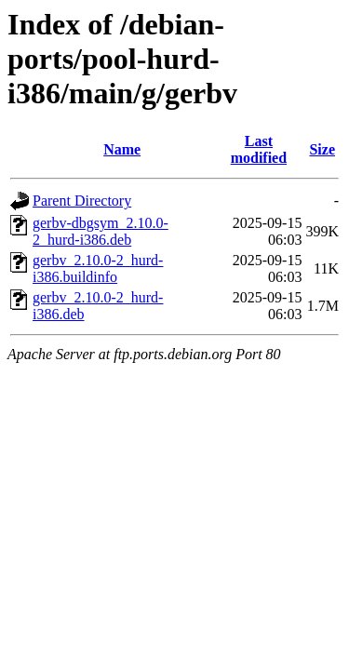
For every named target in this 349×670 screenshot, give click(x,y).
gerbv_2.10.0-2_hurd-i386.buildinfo (98, 268)
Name (122, 149)
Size (322, 149)
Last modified (259, 149)
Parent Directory (82, 200)
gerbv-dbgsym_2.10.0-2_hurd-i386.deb (100, 231)
